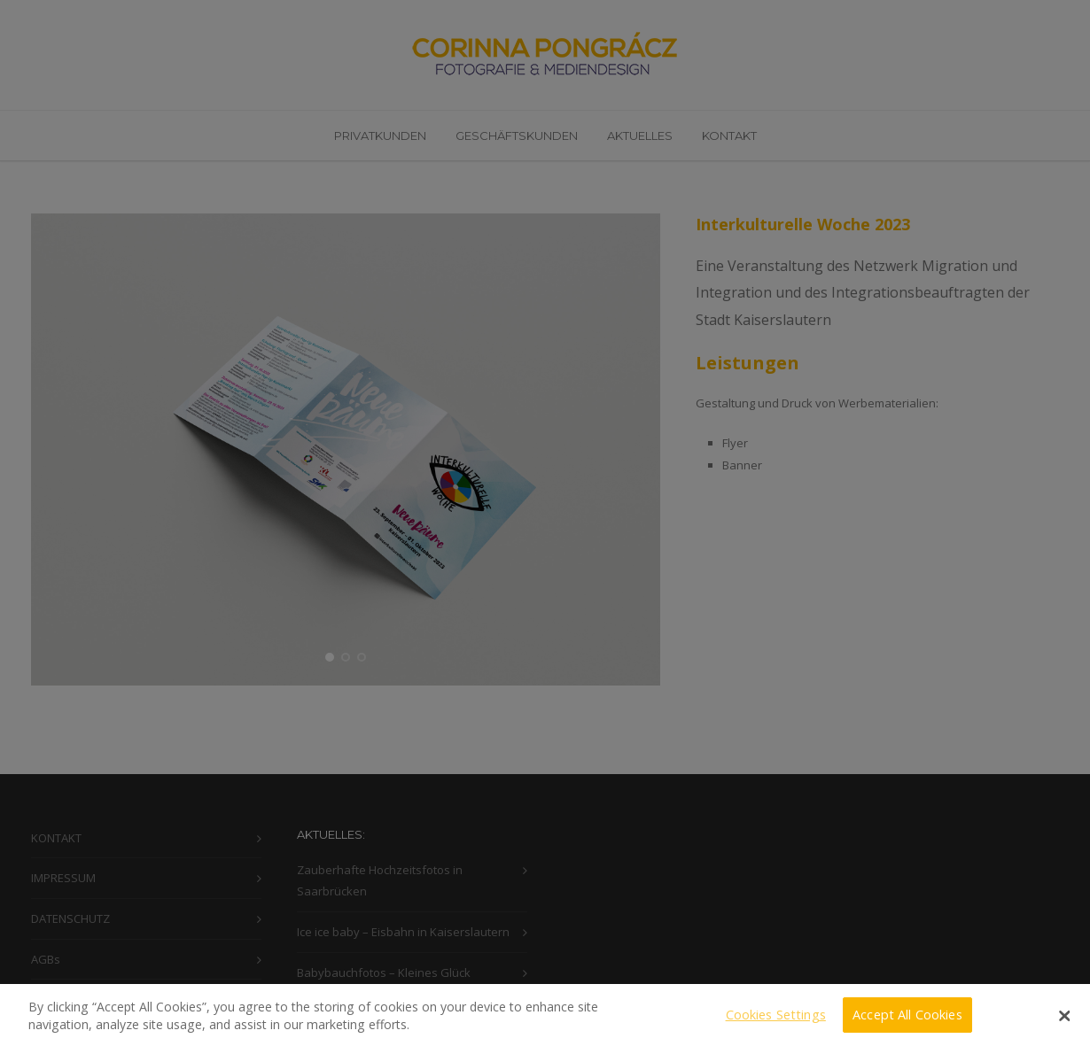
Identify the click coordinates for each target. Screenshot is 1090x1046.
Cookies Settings (776, 1021)
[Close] (1065, 1023)
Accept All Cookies (907, 1021)
